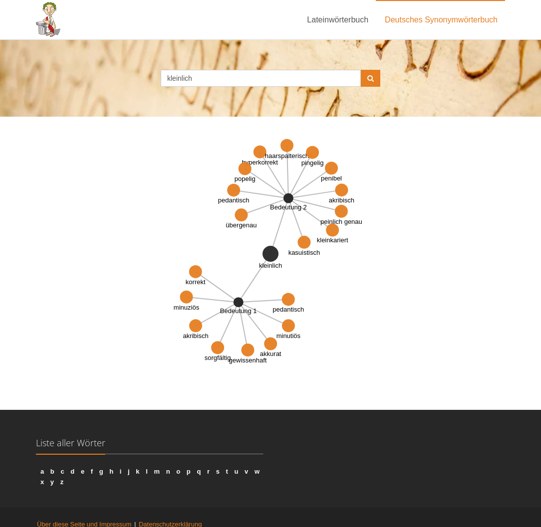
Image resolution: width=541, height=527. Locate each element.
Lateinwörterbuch (337, 19)
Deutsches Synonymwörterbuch (441, 19)
